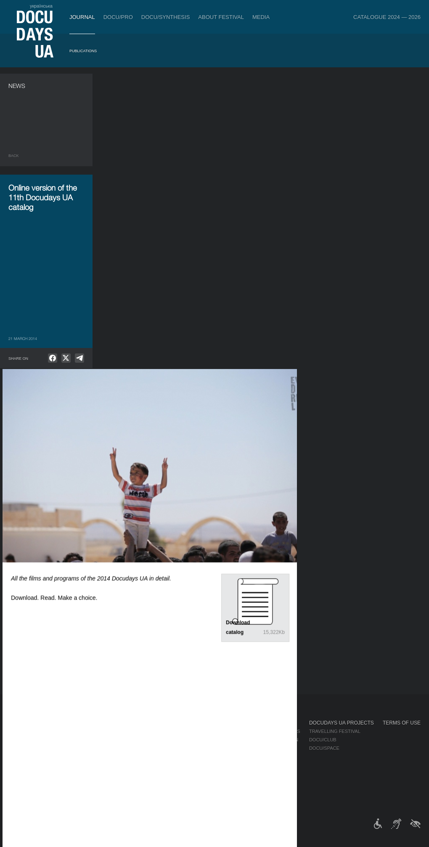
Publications (83, 51)
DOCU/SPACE (324, 748)
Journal (82, 17)
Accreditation (279, 739)
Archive (214, 790)
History (214, 781)
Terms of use (402, 723)
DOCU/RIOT (311, 583)
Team (210, 748)
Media (261, 17)
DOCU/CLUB (322, 739)
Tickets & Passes (74, 723)
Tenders (215, 773)
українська (41, 5)
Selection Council (228, 739)
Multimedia (275, 748)
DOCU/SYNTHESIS (165, 17)
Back (13, 156)
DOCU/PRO (118, 17)
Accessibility (221, 764)
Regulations (220, 731)
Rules (58, 731)
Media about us (280, 731)
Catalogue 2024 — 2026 (387, 17)
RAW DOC (118, 739)
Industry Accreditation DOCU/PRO (151, 731)
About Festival (221, 17)
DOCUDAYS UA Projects (341, 723)
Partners (216, 756)
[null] (52, 358)
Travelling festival (334, 731)
